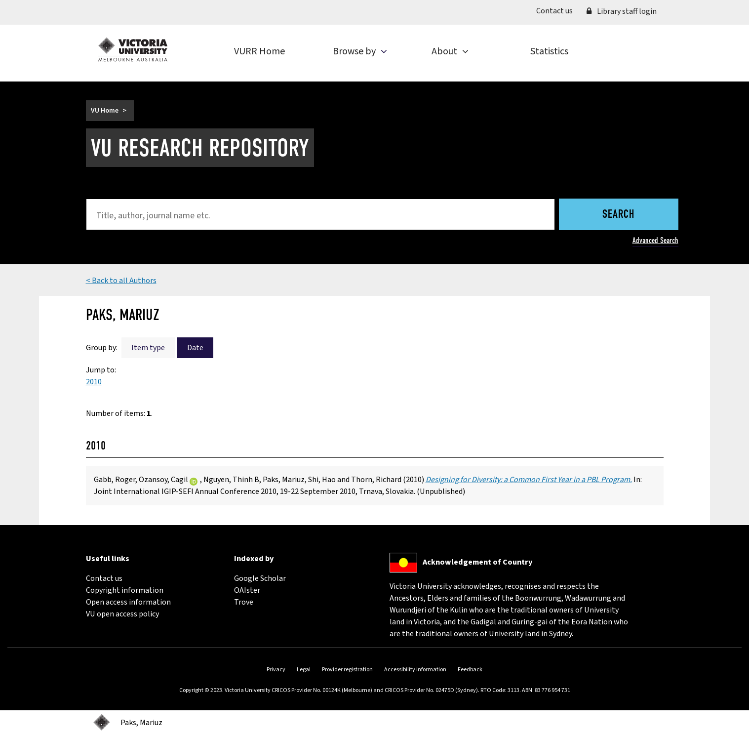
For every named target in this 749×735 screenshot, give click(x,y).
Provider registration (347, 669)
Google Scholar (260, 578)
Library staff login (622, 11)
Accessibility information (415, 669)
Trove (243, 602)
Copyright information (124, 590)
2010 (94, 381)
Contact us (558, 10)
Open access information (128, 602)
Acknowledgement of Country (477, 562)
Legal (304, 669)
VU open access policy (122, 614)
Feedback (470, 669)
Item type (148, 347)
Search (618, 215)
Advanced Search (655, 240)
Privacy (276, 669)
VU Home (104, 111)
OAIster (247, 590)
